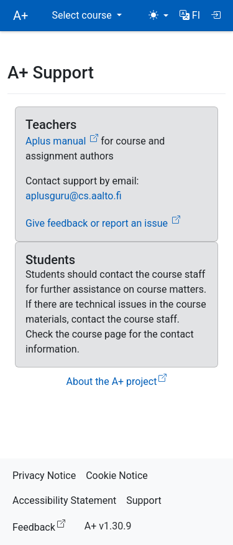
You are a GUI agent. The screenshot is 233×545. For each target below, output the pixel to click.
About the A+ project (116, 381)
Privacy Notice (44, 475)
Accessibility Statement (64, 500)
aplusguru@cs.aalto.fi (73, 196)
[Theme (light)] (158, 15)
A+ (20, 15)
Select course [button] (83, 15)
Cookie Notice (117, 475)
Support (143, 500)
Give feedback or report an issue (102, 223)
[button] (190, 15)
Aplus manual (61, 141)
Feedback (41, 525)
